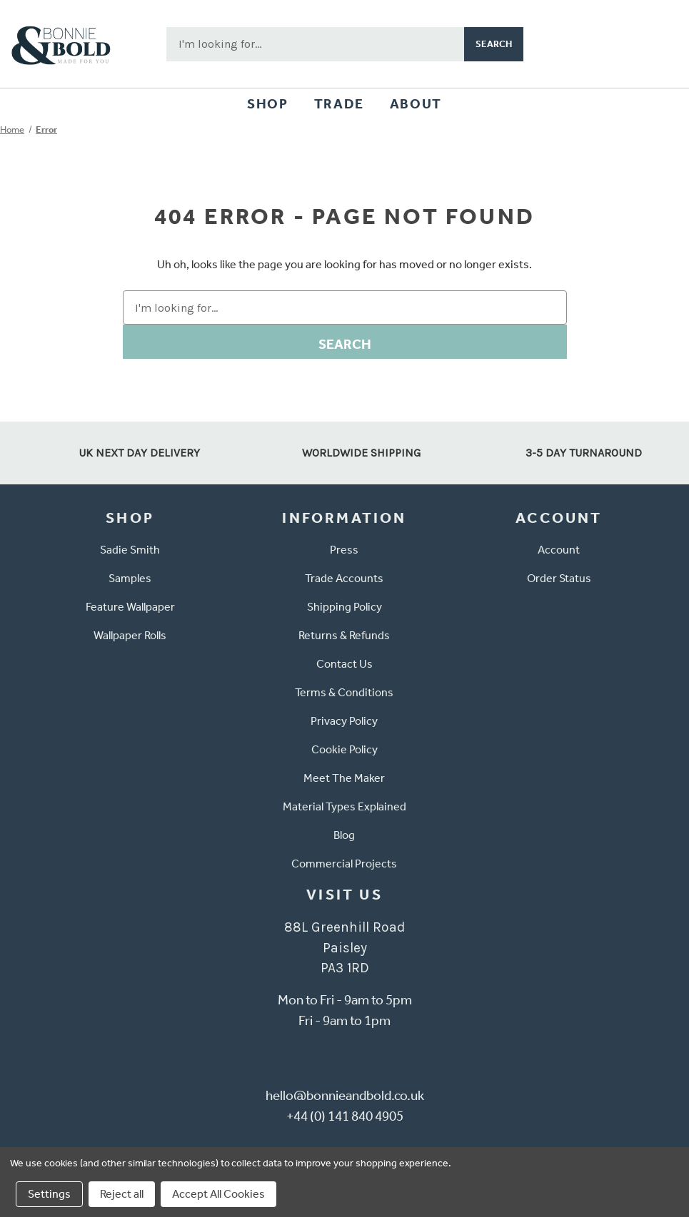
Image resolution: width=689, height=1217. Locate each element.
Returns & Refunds (344, 635)
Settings (49, 1194)
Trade (339, 104)
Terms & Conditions (344, 692)
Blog (344, 835)
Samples (130, 578)
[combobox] (315, 44)
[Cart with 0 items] (657, 44)
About (416, 104)
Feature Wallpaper (130, 606)
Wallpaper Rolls (130, 635)
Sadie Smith (130, 549)
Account (559, 549)
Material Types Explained (344, 806)
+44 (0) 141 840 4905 (344, 1116)
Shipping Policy (344, 606)
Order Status (559, 578)
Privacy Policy (344, 721)
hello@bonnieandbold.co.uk (345, 1095)
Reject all (122, 1194)
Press (344, 549)
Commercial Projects (344, 863)
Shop (267, 104)
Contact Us (344, 664)
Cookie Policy (344, 749)
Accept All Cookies (218, 1194)
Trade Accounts (344, 578)
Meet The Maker (344, 778)
